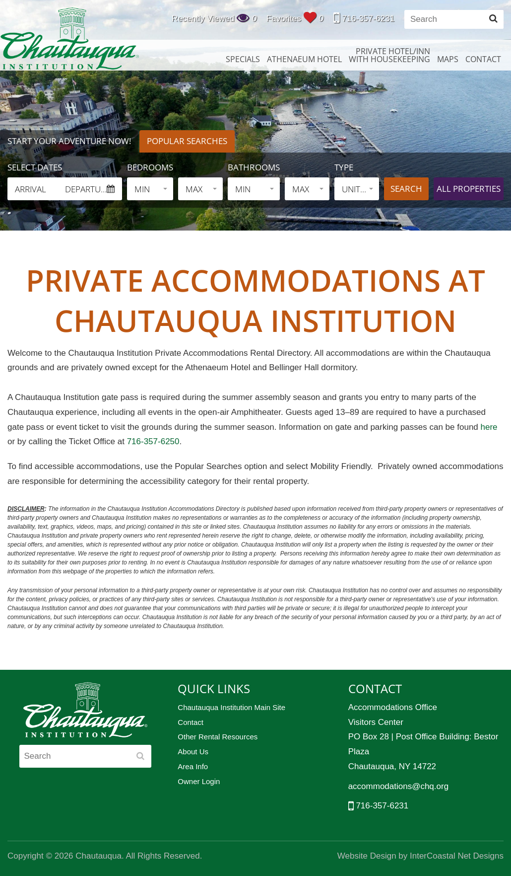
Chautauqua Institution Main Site (231, 707)
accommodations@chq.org (398, 786)
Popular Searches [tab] (187, 141)
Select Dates (34, 167)
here (489, 427)
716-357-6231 (364, 18)
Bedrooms (150, 167)
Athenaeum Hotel (304, 59)
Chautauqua (69, 38)
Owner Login (199, 781)
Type (343, 167)
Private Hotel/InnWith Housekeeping (389, 55)
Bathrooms (254, 167)
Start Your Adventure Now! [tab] (69, 141)
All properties (469, 188)
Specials (243, 59)
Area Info (193, 766)
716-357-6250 (152, 441)
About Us (193, 751)
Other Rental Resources (217, 736)
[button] (150, 188)
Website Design (366, 856)
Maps (447, 59)
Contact (483, 59)
